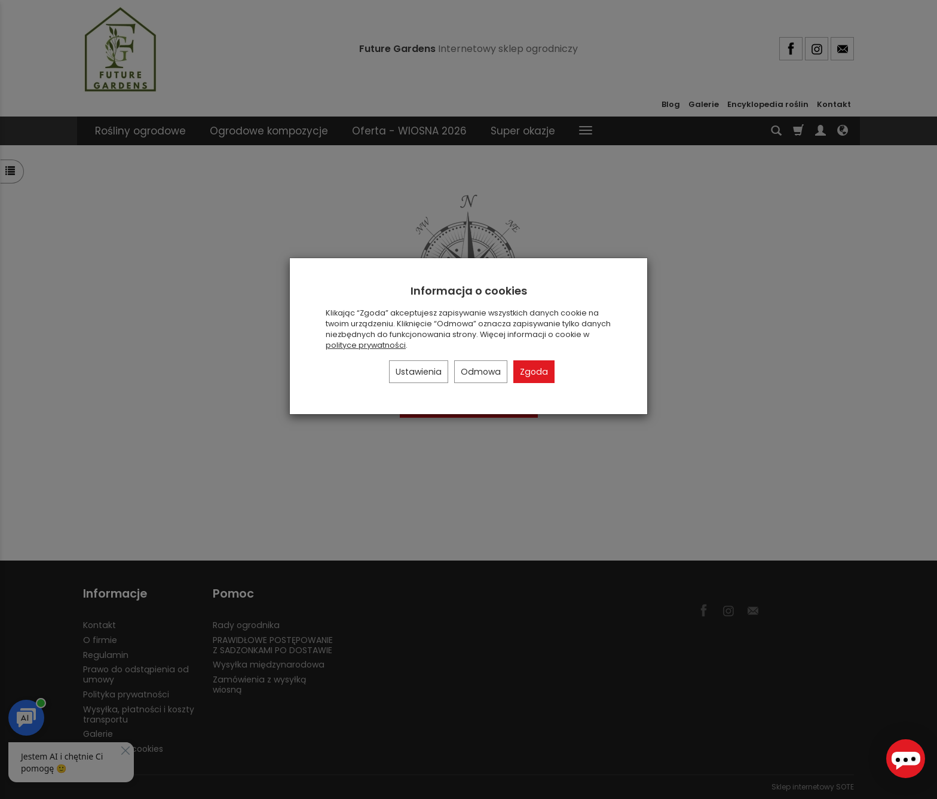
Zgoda (534, 372)
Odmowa (481, 372)
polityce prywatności (366, 345)
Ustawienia (419, 372)
